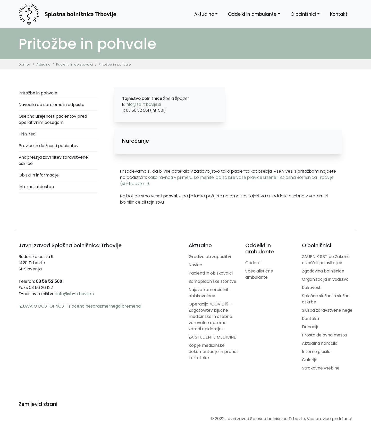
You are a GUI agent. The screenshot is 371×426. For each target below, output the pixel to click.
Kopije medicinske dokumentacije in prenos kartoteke (214, 351)
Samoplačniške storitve (212, 281)
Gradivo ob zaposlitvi (210, 257)
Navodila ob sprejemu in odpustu (51, 105)
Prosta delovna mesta (324, 335)
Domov (25, 64)
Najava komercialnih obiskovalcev (209, 293)
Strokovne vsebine (321, 368)
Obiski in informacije (39, 175)
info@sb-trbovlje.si (143, 104)
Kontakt (338, 14)
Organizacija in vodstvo (325, 279)
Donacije (310, 327)
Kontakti (310, 318)
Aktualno (204, 14)
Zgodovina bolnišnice (323, 271)
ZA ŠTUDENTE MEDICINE (212, 337)
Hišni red (27, 134)
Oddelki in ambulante (252, 14)
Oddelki (252, 263)
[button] (228, 141)
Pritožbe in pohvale (38, 93)
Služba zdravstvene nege (327, 310)
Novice (195, 265)
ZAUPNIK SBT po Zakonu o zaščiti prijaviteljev (326, 260)
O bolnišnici (303, 14)
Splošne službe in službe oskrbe (326, 299)
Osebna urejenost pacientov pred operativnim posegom (53, 119)
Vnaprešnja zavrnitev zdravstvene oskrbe (53, 160)
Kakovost (311, 288)
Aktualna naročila (320, 343)
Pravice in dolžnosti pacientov (49, 146)
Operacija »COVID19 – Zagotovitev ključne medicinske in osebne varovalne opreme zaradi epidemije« (210, 316)
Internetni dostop (36, 187)
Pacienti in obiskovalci (74, 64)
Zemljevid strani (38, 404)
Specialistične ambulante (259, 274)
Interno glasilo (316, 352)
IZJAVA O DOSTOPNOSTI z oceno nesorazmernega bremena (80, 306)
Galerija (309, 360)
